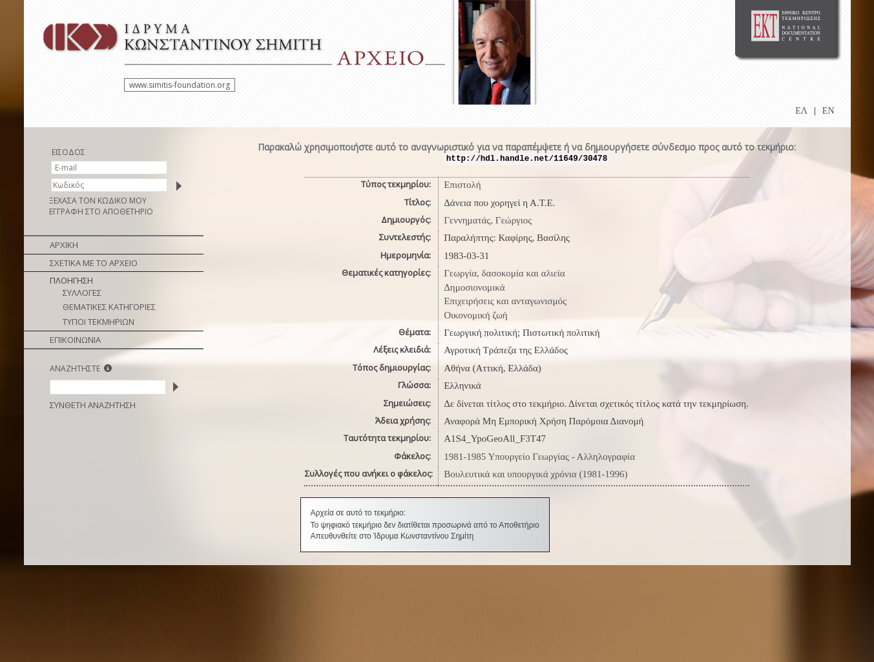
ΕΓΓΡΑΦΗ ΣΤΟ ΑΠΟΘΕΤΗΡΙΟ (101, 211)
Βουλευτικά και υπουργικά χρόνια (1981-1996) (535, 474)
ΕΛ (801, 111)
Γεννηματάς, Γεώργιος (488, 220)
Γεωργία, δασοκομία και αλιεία (504, 273)
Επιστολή (462, 185)
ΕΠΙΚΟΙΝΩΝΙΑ (75, 340)
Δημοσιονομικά (474, 287)
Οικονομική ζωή (476, 315)
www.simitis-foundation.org (179, 84)
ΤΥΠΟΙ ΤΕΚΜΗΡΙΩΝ (98, 321)
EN (828, 111)
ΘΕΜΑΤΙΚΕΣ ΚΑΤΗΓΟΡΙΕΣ (109, 307)
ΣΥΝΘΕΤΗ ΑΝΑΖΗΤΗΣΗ (93, 405)
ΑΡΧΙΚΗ (64, 245)
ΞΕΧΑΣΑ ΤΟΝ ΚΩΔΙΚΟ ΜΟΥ (98, 200)
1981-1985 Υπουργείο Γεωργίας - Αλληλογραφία (539, 456)
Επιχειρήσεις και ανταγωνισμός (505, 301)
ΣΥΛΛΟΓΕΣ (82, 292)
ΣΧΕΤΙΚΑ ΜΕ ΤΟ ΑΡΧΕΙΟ (94, 263)
